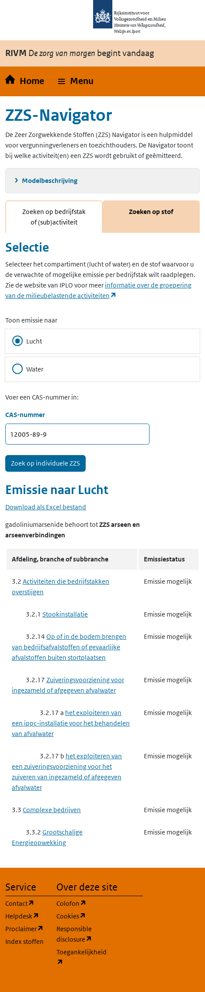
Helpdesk (25, 915)
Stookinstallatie (65, 614)
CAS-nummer (25, 414)
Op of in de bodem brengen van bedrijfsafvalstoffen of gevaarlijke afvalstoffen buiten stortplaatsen (69, 647)
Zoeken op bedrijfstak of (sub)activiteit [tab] (54, 216)
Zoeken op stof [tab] (151, 211)
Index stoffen (24, 941)
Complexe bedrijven (52, 810)
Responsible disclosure (76, 934)
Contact (25, 903)
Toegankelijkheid (76, 957)
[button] (76, 81)
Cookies (76, 915)
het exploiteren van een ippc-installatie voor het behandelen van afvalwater (71, 723)
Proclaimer (25, 928)
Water (27, 369)
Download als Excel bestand (45, 507)
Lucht (27, 341)
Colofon (76, 903)
